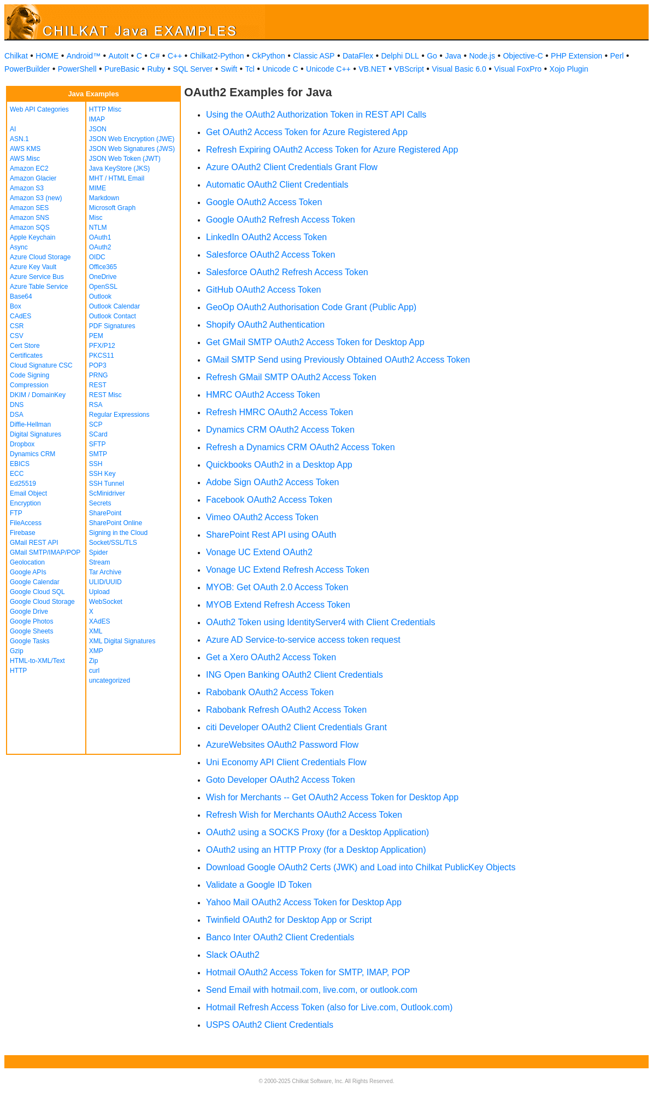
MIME (97, 188)
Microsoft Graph (112, 208)
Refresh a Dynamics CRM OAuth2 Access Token (300, 447)
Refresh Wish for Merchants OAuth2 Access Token (304, 814)
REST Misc (105, 395)
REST (98, 385)
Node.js (482, 55)
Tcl (250, 69)
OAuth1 (100, 237)
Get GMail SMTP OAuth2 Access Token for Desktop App (315, 342)
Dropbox (22, 444)
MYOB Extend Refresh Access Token (278, 604)
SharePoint (105, 513)
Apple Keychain (32, 237)
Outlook (100, 296)
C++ (175, 55)
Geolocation (27, 562)
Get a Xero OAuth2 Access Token (271, 657)
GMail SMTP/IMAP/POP (45, 552)
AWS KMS (25, 149)
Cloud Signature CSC (41, 365)
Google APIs (28, 572)
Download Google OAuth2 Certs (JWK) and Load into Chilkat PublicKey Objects (361, 867)
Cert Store (25, 346)
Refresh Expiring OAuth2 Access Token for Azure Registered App (332, 149)
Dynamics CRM (32, 454)
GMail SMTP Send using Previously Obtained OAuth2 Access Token (338, 359)
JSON (98, 129)
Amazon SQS (30, 227)
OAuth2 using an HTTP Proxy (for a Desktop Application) (316, 849)
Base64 (21, 296)
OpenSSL (103, 286)
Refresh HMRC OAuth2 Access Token (279, 412)
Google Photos (31, 621)
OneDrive (103, 277)
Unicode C (280, 69)
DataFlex (358, 55)
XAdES (99, 621)
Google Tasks (30, 641)
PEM (96, 336)
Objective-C (523, 55)
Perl (617, 55)
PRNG (98, 375)
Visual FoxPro (518, 69)
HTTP (18, 670)
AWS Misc (25, 158)
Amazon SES (29, 208)
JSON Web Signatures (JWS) (132, 149)
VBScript (408, 69)
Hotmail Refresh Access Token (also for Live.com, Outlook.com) (329, 1007)
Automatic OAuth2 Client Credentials (277, 184)
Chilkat (16, 55)
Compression (29, 385)
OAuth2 (100, 247)
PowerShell (77, 69)
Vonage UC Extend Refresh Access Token (287, 569)
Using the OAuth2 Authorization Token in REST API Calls (316, 114)
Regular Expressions (119, 414)
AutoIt (119, 55)
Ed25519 (23, 483)
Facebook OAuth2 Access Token (269, 499)
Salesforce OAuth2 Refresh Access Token (287, 272)
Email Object (28, 493)
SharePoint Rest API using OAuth (271, 534)
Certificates (26, 355)
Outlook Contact (112, 316)
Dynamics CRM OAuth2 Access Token (280, 429)
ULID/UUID (105, 582)
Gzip (16, 651)
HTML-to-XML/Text (37, 661)
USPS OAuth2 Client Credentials (269, 1024)
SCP (96, 424)
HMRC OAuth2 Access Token (263, 394)
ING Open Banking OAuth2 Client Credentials (294, 674)
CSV (16, 336)
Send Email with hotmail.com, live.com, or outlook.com (311, 989)
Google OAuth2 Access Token (264, 202)
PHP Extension (576, 55)
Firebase (23, 533)
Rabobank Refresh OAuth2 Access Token (286, 709)
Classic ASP (313, 55)
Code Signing (29, 375)
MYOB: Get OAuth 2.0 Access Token (277, 587)
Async (19, 247)
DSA (16, 414)
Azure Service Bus (37, 277)
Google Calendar (35, 582)
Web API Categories (39, 109)
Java (453, 55)
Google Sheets (31, 631)
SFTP (97, 444)
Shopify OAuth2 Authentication (265, 324)
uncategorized (109, 680)
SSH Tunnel (106, 483)
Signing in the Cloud (118, 533)
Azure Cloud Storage (40, 257)
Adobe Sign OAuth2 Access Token (272, 482)
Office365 (103, 267)
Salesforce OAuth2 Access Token (270, 254)
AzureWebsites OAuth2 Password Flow (282, 744)
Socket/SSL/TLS (113, 542)
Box (15, 306)
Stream (99, 562)
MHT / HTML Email (116, 178)
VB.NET (372, 69)
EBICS (20, 464)
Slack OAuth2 (233, 954)
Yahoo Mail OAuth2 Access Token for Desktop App (304, 902)
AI (13, 129)
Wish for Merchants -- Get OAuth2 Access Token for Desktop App (332, 797)
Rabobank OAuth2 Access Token (270, 692)
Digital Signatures (35, 434)
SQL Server (193, 69)
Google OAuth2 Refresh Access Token (280, 219)
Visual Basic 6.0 (459, 69)
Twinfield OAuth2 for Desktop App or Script (289, 919)
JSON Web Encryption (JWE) (131, 139)
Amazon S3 (27, 188)
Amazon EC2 (29, 168)
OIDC (97, 257)
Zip (93, 661)
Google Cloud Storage (42, 602)
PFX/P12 (102, 346)
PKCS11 (101, 355)
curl (94, 670)
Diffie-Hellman (30, 424)
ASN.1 (19, 139)
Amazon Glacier (33, 178)
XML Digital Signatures (122, 641)
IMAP (97, 119)
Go (432, 55)
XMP (96, 651)
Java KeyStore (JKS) (119, 168)
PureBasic (121, 69)
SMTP (98, 454)
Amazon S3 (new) (36, 198)
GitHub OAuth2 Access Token (263, 289)
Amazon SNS (29, 218)
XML (96, 631)
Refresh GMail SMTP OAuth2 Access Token (291, 377)
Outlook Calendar (114, 306)
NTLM (98, 227)
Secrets (100, 503)
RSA (96, 405)
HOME (47, 55)
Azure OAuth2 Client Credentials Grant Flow (292, 167)
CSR (16, 326)
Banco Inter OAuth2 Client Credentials (280, 937)
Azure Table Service (39, 286)
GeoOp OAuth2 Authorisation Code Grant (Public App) (311, 307)
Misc (96, 218)
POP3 (98, 365)
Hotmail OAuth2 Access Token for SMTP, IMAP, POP (308, 972)
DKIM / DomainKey (38, 395)
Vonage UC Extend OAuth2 (259, 552)
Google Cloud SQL (37, 592)
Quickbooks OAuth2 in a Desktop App (279, 464)
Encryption (25, 503)
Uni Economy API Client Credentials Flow (286, 762)
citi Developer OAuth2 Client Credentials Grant (296, 727)
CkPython (268, 55)
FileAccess (26, 523)
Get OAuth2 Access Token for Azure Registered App (307, 132)
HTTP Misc (105, 109)
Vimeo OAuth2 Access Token (262, 517)
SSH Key (102, 474)
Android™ (84, 55)
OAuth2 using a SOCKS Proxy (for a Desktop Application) (317, 832)
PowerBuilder (27, 69)
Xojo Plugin (569, 69)
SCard (98, 434)
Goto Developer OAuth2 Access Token (280, 779)
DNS (16, 405)
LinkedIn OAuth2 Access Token (266, 237)
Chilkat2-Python (217, 55)
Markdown (104, 198)
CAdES (20, 316)
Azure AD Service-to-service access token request (303, 639)
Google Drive (29, 611)
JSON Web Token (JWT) (125, 158)
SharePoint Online (115, 523)
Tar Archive (105, 572)
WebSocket (105, 602)
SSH (96, 464)
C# (155, 55)
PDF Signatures (112, 326)
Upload (99, 592)
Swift (229, 69)
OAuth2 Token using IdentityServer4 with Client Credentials (320, 622)
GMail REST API (34, 542)
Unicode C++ (328, 69)
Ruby (156, 69)
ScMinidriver (107, 493)
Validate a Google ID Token (258, 884)
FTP (16, 513)
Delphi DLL (400, 55)
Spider (98, 552)
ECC (16, 474)
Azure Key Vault (33, 267)
